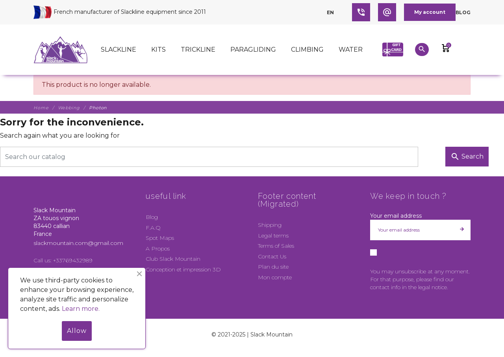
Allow (77, 331)
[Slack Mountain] (60, 49)
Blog (463, 12)
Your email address (396, 215)
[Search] (209, 157)
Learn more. (81, 308)
